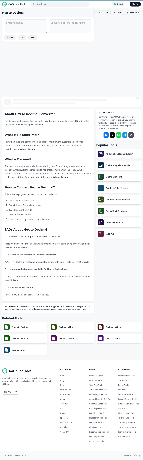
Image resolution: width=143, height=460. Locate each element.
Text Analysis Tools (126, 418)
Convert (10, 37)
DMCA (63, 413)
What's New (65, 394)
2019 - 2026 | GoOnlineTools (14, 455)
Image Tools (123, 385)
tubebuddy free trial (98, 389)
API (61, 408)
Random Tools (124, 436)
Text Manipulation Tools (128, 422)
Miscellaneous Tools (126, 413)
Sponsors (64, 418)
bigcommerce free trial (99, 432)
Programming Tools (126, 375)
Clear (33, 37)
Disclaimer (64, 427)
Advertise (64, 404)
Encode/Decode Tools (127, 399)
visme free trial (96, 375)
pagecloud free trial (98, 413)
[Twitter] (139, 455)
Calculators (123, 408)
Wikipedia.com (27, 149)
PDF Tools (122, 389)
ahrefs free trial (96, 427)
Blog (62, 380)
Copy (22, 37)
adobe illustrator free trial (100, 399)
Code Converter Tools (127, 394)
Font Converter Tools (127, 432)
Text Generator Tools (127, 427)
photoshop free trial (98, 394)
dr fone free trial (96, 441)
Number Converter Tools (128, 404)
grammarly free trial (98, 404)
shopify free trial (96, 422)
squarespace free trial (98, 436)
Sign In (135, 4)
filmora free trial (96, 380)
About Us (64, 399)
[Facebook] (135, 455)
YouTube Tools (124, 380)
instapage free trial (97, 408)
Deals (118, 4)
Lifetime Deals (66, 389)
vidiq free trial (95, 385)
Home (62, 375)
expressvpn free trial (98, 418)
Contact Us (64, 432)
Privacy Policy (66, 422)
